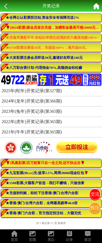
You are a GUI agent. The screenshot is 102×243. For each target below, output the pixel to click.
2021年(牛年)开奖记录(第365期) (32, 132)
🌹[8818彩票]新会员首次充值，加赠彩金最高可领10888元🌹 (53, 27)
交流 (95, 194)
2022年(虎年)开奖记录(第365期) (32, 121)
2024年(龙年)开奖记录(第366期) (32, 101)
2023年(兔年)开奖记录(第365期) (32, 111)
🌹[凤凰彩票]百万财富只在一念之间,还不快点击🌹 (45, 163)
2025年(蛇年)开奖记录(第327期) (32, 90)
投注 (95, 207)
